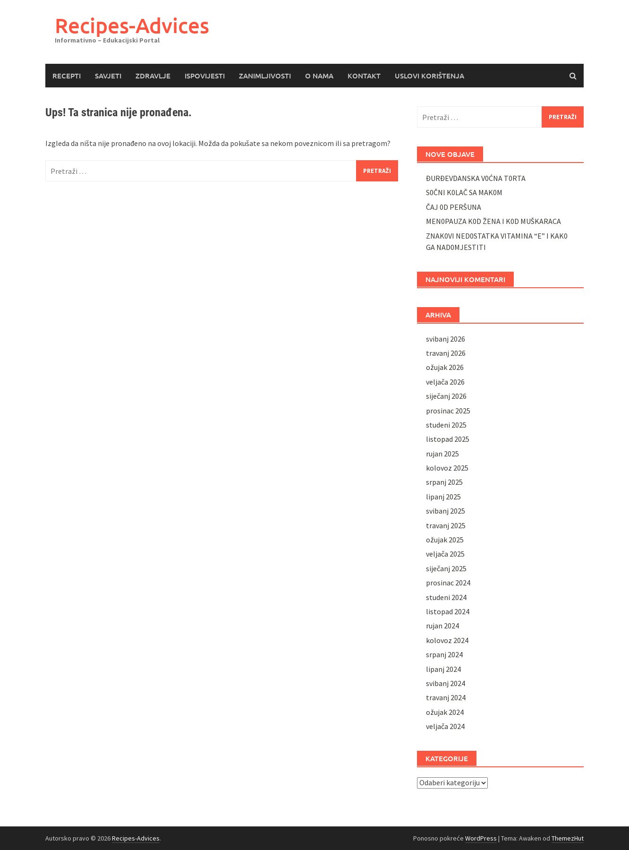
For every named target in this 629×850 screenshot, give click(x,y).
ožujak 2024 (445, 712)
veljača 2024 (445, 726)
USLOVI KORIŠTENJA (429, 75)
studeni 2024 (446, 597)
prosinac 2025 (448, 410)
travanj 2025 (446, 525)
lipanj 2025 (443, 496)
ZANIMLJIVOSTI (265, 75)
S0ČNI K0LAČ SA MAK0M (464, 192)
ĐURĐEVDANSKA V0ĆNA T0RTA (476, 178)
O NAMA (319, 75)
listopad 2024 (447, 611)
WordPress (481, 838)
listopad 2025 (447, 439)
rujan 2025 (442, 453)
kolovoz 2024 (447, 640)
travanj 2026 (446, 353)
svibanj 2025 (445, 510)
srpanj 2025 (444, 482)
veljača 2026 (445, 381)
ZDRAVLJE (153, 75)
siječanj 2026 (446, 396)
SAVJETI (108, 75)
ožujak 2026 (445, 367)
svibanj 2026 (445, 338)
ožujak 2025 (445, 539)
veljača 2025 (445, 553)
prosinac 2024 (448, 582)
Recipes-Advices (132, 25)
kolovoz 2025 (447, 467)
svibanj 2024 (445, 683)
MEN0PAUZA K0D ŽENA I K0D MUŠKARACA (493, 221)
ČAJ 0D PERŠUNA (453, 207)
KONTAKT (364, 75)
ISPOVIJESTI (205, 75)
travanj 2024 (446, 697)
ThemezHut (568, 838)
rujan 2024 (442, 625)
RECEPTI (66, 75)
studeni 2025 (446, 424)
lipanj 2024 (443, 669)
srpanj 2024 (444, 654)
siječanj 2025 (446, 568)
